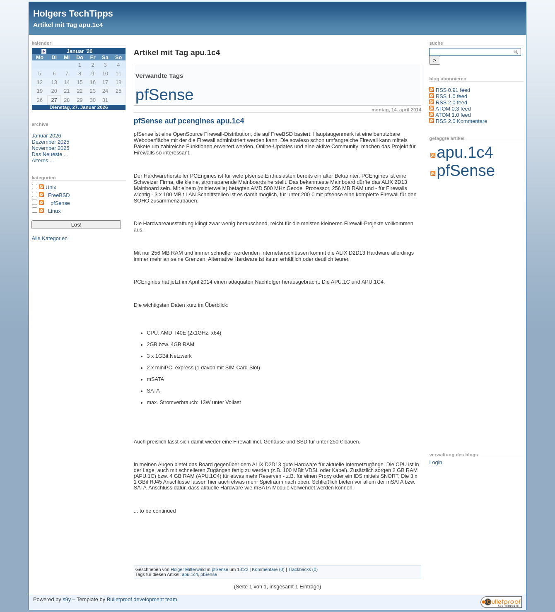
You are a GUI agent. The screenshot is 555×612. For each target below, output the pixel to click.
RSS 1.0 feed (451, 96)
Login (435, 462)
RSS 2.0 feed (451, 102)
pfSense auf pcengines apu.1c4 (189, 121)
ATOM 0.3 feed (453, 109)
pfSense (60, 203)
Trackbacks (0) (303, 569)
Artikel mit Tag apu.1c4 (68, 24)
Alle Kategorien (49, 238)
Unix (51, 187)
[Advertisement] (462, 316)
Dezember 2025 (50, 142)
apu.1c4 (190, 574)
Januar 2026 (46, 136)
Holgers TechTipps (73, 13)
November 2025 (50, 148)
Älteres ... (42, 160)
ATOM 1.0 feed (453, 115)
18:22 (242, 569)
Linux (54, 211)
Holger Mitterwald (188, 569)
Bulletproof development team (142, 599)
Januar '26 (80, 51)
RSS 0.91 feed (453, 90)
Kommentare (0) (268, 569)
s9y (67, 599)
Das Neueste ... (49, 154)
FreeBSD (59, 195)
